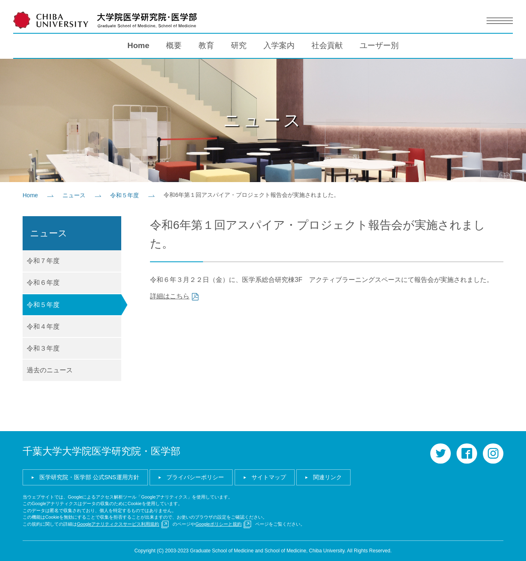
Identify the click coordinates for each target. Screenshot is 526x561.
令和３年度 (43, 348)
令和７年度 (43, 260)
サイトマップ (268, 477)
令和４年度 (43, 326)
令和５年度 (124, 195)
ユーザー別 (379, 45)
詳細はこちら (169, 296)
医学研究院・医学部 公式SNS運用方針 (89, 477)
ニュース (73, 195)
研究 (239, 45)
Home (138, 45)
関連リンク (327, 477)
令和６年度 (43, 282)
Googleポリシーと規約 (218, 524)
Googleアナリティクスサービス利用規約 (118, 524)
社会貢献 (327, 45)
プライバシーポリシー (195, 477)
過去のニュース (50, 370)
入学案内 (279, 45)
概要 (174, 45)
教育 (206, 45)
